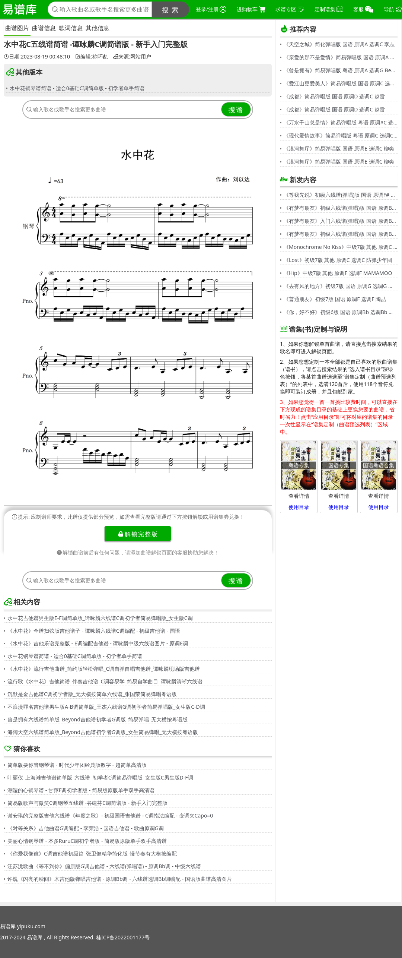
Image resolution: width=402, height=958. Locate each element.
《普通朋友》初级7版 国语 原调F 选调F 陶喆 (335, 299)
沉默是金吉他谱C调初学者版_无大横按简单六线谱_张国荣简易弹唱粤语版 (92, 694)
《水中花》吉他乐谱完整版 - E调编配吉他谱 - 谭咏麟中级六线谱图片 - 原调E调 (97, 643)
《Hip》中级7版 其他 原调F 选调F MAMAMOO (338, 272)
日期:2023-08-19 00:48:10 (37, 56)
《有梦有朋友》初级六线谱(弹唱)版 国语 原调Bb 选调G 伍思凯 (341, 207)
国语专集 (338, 465)
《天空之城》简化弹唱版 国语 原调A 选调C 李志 (339, 44)
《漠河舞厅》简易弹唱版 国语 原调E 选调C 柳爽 (339, 148)
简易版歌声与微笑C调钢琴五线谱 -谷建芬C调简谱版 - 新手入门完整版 (87, 802)
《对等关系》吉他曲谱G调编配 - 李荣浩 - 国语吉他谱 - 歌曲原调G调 (85, 828)
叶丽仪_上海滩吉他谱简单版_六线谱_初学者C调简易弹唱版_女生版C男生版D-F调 (100, 777)
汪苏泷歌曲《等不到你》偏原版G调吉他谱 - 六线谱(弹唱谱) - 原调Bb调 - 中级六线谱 (104, 866)
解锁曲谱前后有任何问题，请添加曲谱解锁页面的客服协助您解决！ (138, 552)
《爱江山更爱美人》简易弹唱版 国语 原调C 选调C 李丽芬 (341, 83)
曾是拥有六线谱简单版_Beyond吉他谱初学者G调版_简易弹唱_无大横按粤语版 (97, 719)
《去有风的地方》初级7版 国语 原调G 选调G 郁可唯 (341, 286)
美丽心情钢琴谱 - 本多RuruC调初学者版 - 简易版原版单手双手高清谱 (87, 840)
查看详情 (298, 495)
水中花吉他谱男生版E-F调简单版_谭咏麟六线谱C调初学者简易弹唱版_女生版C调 (100, 618)
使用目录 (298, 506)
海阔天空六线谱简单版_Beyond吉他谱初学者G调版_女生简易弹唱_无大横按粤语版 (102, 732)
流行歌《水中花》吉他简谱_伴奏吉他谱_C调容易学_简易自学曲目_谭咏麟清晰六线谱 (104, 681)
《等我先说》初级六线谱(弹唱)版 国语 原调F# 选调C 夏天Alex (341, 194)
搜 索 (170, 9)
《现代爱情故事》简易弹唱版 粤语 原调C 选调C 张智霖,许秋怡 (341, 135)
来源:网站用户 (132, 56)
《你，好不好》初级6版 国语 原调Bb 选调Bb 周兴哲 (341, 312)
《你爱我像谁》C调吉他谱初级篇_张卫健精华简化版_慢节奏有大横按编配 (92, 853)
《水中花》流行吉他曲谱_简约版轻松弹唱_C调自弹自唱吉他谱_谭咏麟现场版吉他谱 (103, 668)
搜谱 (236, 109)
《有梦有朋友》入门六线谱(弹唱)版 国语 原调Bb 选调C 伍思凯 (341, 220)
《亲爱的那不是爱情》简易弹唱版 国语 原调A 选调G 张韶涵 (341, 57)
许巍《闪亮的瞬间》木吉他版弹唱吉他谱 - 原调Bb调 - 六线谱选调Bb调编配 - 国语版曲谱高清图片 (119, 878)
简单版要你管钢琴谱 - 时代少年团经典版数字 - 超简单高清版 (77, 764)
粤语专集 (298, 465)
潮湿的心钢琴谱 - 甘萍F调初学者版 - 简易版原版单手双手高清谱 (80, 790)
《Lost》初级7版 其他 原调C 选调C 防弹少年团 (338, 259)
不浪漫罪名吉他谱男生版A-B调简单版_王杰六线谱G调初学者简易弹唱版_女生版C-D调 (106, 706)
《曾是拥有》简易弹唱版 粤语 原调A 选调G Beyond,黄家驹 (341, 70)
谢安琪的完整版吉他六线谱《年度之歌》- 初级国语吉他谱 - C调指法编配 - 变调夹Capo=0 (110, 815)
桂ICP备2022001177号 (123, 937)
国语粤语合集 (378, 465)
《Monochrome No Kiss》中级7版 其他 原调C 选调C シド (341, 246)
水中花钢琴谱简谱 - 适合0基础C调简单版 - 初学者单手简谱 (77, 88)
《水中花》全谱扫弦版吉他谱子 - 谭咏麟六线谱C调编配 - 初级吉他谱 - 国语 (93, 630)
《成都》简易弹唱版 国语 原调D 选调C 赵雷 (334, 96)
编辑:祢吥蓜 (91, 56)
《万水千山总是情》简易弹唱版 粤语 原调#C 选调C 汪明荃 (341, 122)
